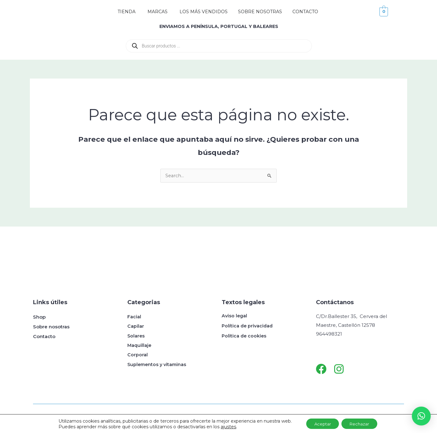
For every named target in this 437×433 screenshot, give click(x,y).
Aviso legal (235, 316)
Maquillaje (139, 346)
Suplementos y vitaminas (158, 366)
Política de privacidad (248, 326)
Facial (134, 317)
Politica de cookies (245, 336)
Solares (136, 337)
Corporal (137, 356)
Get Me (122, 420)
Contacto (44, 337)
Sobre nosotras (51, 327)
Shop (39, 317)
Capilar (135, 327)
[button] (421, 416)
